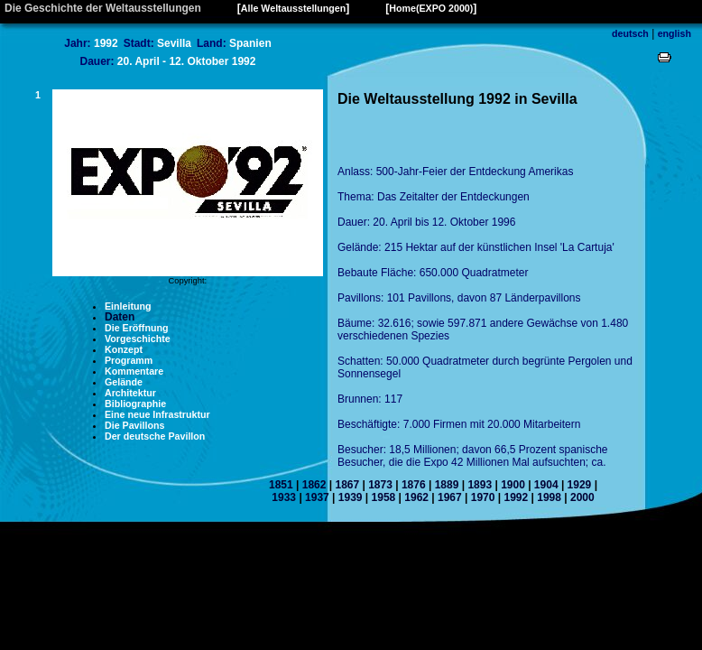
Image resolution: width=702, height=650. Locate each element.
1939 (350, 497)
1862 (314, 484)
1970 (483, 497)
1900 (513, 484)
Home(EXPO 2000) (431, 8)
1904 (546, 484)
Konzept (124, 349)
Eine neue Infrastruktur (157, 414)
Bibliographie (135, 403)
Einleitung (128, 306)
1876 (414, 484)
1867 (347, 484)
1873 (380, 484)
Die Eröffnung (136, 327)
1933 (284, 497)
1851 (281, 484)
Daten (119, 317)
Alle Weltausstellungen (293, 8)
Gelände (124, 381)
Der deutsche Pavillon (155, 436)
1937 (317, 497)
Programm (128, 360)
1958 (384, 497)
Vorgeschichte (138, 338)
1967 (450, 497)
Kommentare (134, 371)
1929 (580, 484)
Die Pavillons (134, 425)
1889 (447, 484)
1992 (515, 497)
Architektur (130, 392)
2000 (582, 497)
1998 (549, 497)
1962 (416, 497)
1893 (479, 484)
